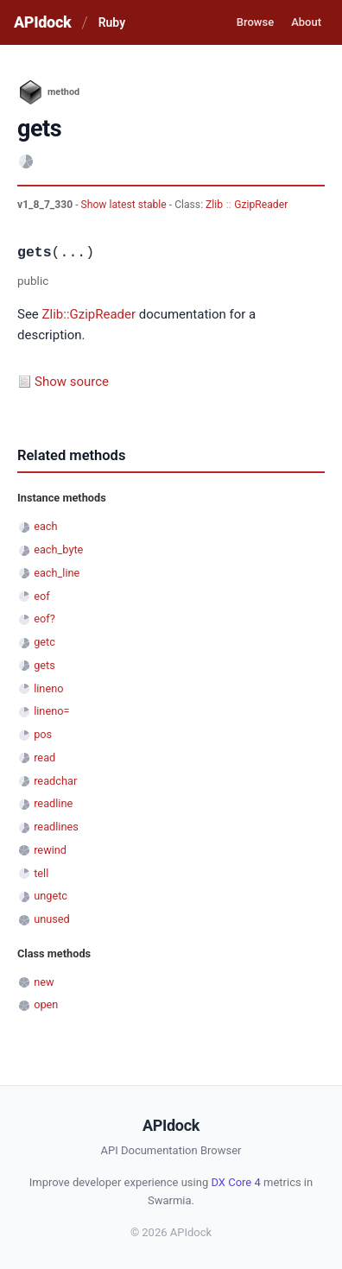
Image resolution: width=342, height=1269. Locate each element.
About (306, 22)
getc (44, 641)
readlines (56, 826)
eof (41, 596)
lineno (48, 688)
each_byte (58, 549)
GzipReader (261, 205)
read (44, 757)
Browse (255, 22)
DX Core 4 (235, 1182)
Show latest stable (125, 205)
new (44, 981)
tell (41, 873)
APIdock (42, 22)
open (46, 1004)
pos (43, 734)
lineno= (51, 710)
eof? (44, 618)
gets (44, 665)
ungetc (50, 895)
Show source (72, 381)
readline (53, 803)
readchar (55, 780)
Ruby (111, 22)
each (45, 526)
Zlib (214, 205)
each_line (56, 572)
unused (52, 918)
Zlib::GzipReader (89, 314)
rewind (50, 849)
